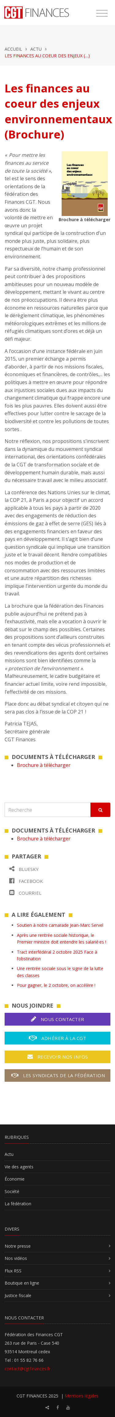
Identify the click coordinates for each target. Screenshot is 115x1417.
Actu (36, 49)
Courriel (25, 893)
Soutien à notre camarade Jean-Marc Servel (60, 925)
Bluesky (24, 869)
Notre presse (18, 1246)
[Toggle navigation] (102, 13)
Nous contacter (57, 1019)
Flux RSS (13, 1271)
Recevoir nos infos (57, 1057)
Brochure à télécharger (44, 765)
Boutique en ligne (22, 1283)
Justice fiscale (18, 1295)
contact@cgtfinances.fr (27, 1369)
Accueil (13, 49)
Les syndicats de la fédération (58, 1075)
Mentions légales (81, 1396)
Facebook (26, 881)
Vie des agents (19, 1167)
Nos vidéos (16, 1258)
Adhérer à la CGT (57, 1038)
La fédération (18, 1204)
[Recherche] (48, 810)
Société (12, 1191)
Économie (15, 1179)
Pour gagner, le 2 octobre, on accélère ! (56, 985)
